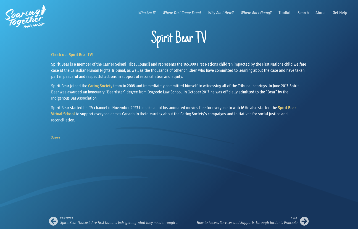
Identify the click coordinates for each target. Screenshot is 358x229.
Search (303, 12)
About (321, 12)
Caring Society (100, 85)
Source (55, 137)
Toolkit (285, 12)
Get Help (340, 12)
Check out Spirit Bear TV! (72, 54)
